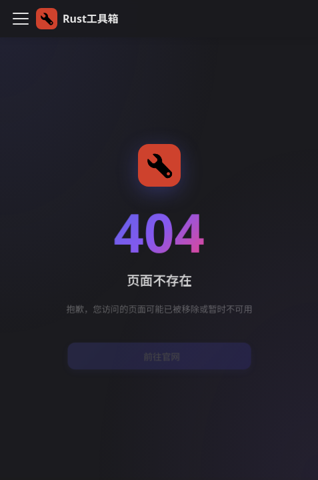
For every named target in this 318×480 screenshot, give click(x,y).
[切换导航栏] (21, 19)
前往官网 (161, 356)
